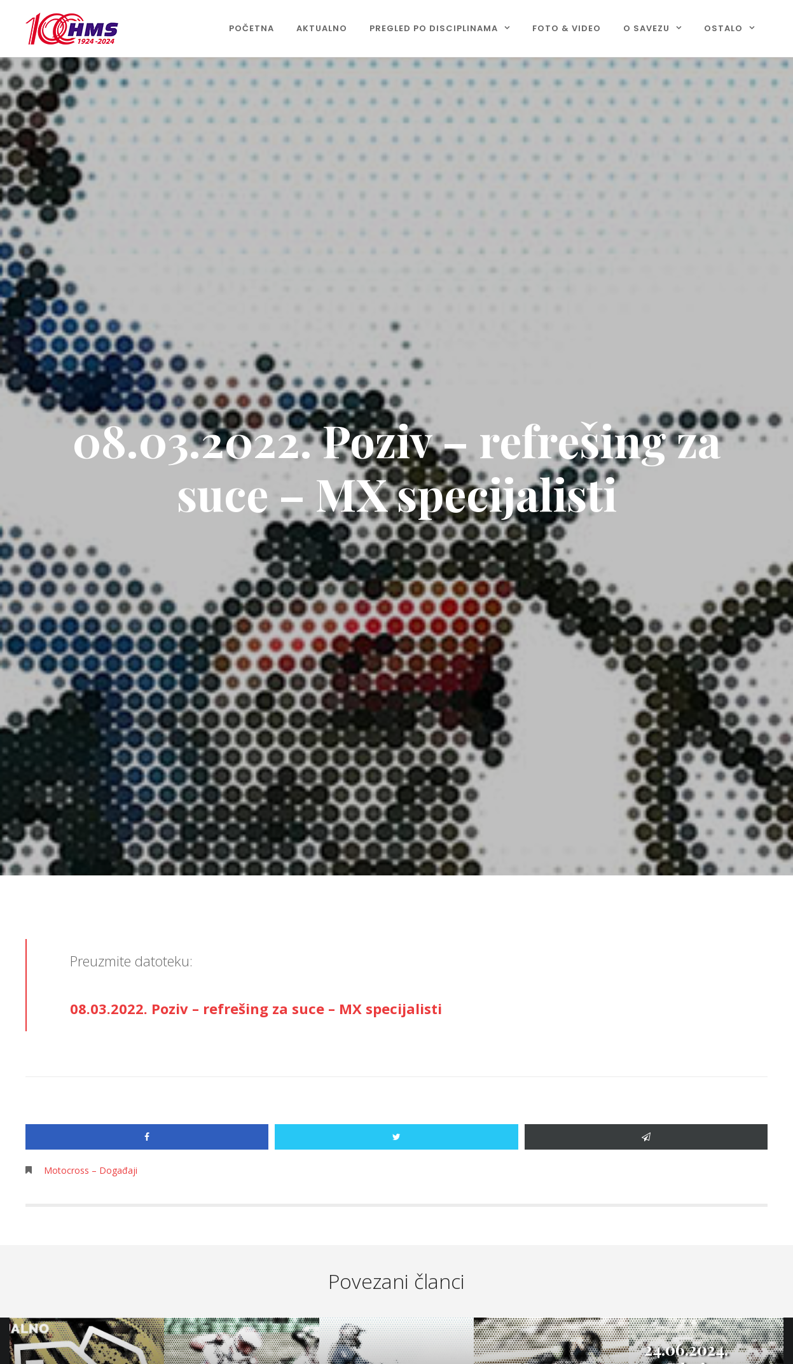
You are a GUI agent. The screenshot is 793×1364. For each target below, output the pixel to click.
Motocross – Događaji (90, 1170)
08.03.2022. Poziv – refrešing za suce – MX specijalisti (256, 1008)
